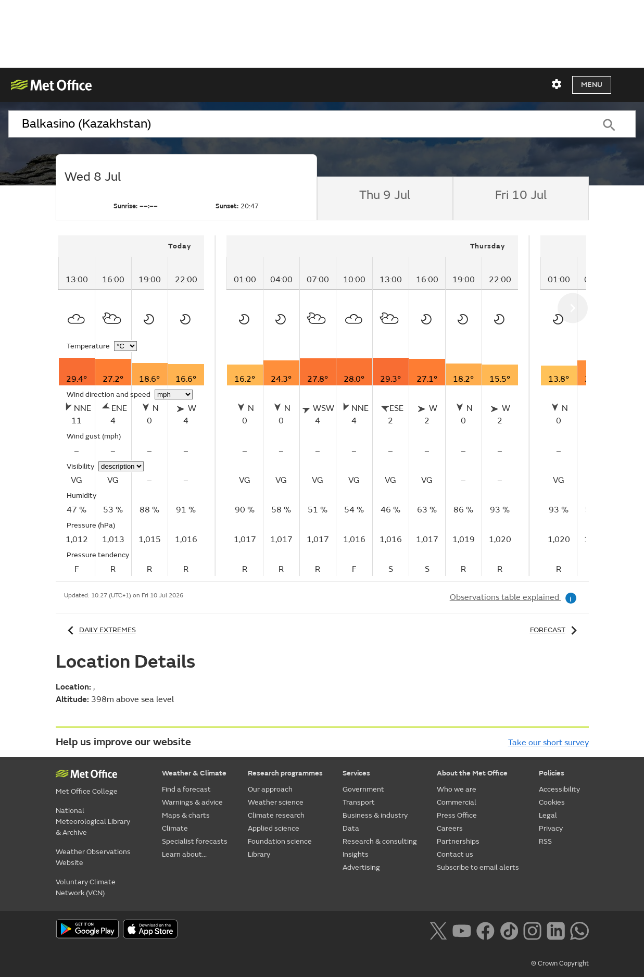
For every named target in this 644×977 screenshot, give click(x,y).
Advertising (361, 867)
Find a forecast (186, 789)
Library (259, 854)
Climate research (276, 815)
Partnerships (458, 841)
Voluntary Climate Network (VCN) (86, 887)
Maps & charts (186, 815)
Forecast (555, 629)
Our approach (270, 789)
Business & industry (375, 815)
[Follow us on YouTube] (461, 930)
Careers (450, 828)
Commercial (456, 802)
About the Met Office (472, 773)
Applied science (273, 828)
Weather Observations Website (93, 857)
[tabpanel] (137, 405)
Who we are (456, 789)
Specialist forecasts (195, 841)
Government (363, 789)
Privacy (551, 828)
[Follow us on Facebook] (485, 930)
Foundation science (280, 841)
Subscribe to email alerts (478, 867)
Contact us (455, 854)
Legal (548, 815)
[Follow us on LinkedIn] (556, 930)
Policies (551, 773)
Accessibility (559, 789)
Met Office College (87, 791)
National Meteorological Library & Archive (93, 821)
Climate (175, 828)
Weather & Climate (194, 773)
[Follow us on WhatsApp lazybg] (579, 930)
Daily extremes (100, 629)
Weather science (276, 802)
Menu (591, 84)
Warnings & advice (192, 802)
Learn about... (184, 854)
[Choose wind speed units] (174, 394)
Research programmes (285, 773)
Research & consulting (380, 841)
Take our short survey (548, 742)
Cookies (552, 802)
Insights (356, 854)
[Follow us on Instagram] (532, 930)
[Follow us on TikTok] (509, 930)
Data (351, 828)
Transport (359, 802)
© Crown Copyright (560, 963)
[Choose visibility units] (121, 466)
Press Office (457, 815)
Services (356, 773)
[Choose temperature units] (125, 346)
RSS (545, 841)
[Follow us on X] (438, 930)
